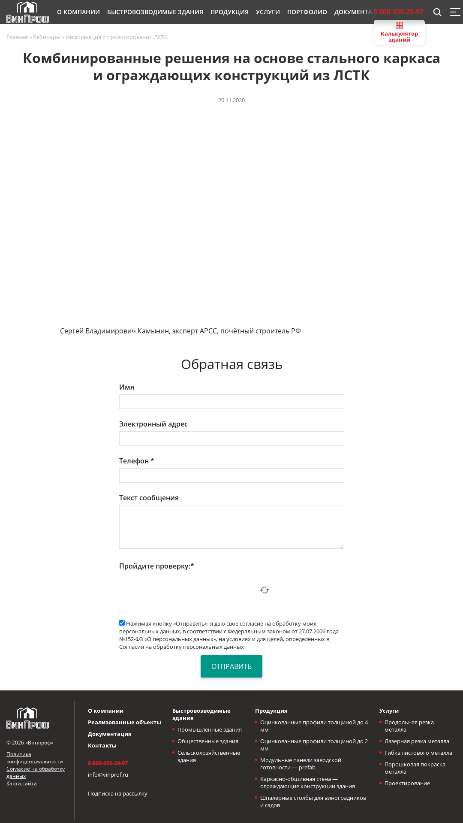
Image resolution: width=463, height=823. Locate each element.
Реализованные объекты (124, 722)
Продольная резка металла (409, 725)
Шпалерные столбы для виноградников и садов (313, 801)
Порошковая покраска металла (415, 767)
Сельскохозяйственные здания (208, 756)
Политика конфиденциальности (34, 757)
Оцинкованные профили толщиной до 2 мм (314, 744)
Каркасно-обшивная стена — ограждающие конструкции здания (307, 782)
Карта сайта (21, 783)
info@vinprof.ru (108, 774)
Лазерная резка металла (417, 741)
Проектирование (407, 783)
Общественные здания (207, 741)
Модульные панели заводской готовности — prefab (300, 763)
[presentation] (184, 590)
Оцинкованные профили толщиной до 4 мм (314, 725)
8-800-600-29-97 (108, 763)
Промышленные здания (209, 729)
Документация (110, 734)
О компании (105, 710)
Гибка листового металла (418, 752)
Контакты (102, 745)
